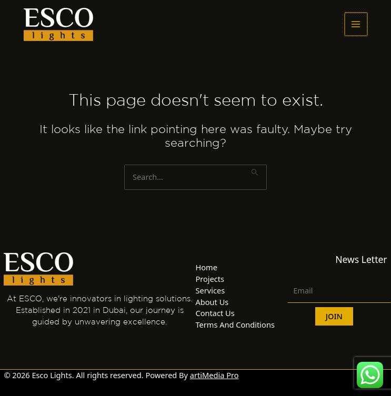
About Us (212, 302)
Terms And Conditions (235, 324)
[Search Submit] (255, 170)
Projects (210, 278)
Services (210, 290)
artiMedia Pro (214, 375)
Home (206, 267)
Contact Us (215, 313)
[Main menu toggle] (356, 24)
